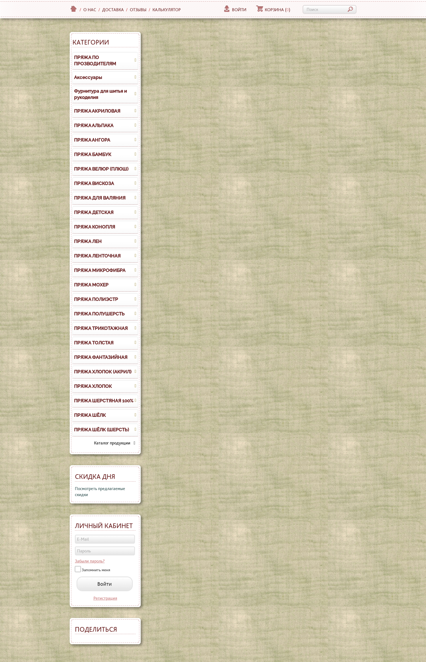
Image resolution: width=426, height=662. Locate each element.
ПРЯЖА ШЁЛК (90, 415)
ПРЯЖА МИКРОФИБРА (99, 270)
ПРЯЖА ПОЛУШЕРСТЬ (99, 314)
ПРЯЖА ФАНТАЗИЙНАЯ (100, 357)
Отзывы (138, 9)
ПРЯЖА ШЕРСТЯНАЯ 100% (103, 400)
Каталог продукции (114, 443)
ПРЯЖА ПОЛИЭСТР (96, 299)
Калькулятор (166, 9)
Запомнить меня (96, 569)
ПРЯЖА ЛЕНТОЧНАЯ (97, 256)
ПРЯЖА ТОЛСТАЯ (93, 342)
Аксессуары (88, 77)
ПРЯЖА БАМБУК (92, 154)
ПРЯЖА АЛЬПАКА (93, 125)
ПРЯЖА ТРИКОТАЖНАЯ (101, 328)
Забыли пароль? (90, 561)
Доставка (113, 9)
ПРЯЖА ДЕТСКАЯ (93, 212)
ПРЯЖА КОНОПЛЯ (94, 227)
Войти (234, 9)
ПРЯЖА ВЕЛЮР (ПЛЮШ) (101, 169)
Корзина (273, 9)
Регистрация (105, 598)
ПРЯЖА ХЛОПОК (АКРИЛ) (102, 371)
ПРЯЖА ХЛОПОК (93, 386)
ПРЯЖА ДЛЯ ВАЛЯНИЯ (99, 198)
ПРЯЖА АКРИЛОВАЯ (97, 111)
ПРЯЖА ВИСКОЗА (94, 183)
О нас (89, 9)
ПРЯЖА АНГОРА (92, 140)
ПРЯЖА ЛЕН (88, 241)
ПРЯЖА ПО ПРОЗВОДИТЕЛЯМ (95, 61)
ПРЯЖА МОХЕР (91, 285)
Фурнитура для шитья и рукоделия (100, 94)
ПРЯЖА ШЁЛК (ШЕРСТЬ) (101, 429)
